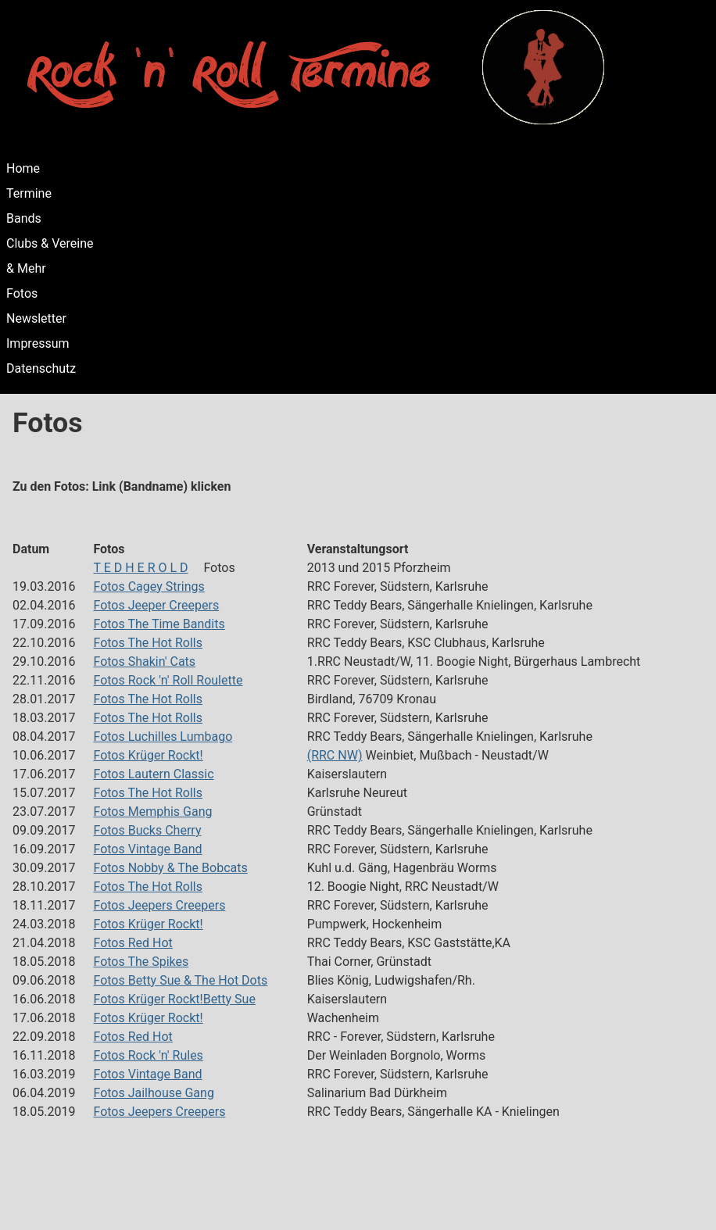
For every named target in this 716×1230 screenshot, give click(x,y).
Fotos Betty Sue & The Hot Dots (180, 980)
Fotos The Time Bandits (158, 624)
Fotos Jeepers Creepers (159, 905)
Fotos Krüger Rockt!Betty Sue (174, 999)
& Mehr (26, 268)
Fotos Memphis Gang (152, 811)
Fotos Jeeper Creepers (156, 605)
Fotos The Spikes (140, 961)
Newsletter (36, 318)
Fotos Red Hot (132, 942)
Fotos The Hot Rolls (147, 642)
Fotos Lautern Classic (153, 774)
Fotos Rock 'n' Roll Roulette (167, 680)
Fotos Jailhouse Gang (153, 1092)
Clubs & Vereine (50, 243)
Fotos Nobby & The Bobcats (170, 867)
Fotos (22, 293)
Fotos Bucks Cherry (147, 830)
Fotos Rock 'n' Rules (147, 1055)
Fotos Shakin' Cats (144, 661)
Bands (23, 218)
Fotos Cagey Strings (148, 586)
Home (23, 168)
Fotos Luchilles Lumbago (162, 736)
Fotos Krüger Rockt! (147, 755)
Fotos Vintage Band (147, 849)
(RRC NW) (335, 755)
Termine (29, 193)
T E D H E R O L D (140, 567)
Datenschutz (41, 368)
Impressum (38, 343)
